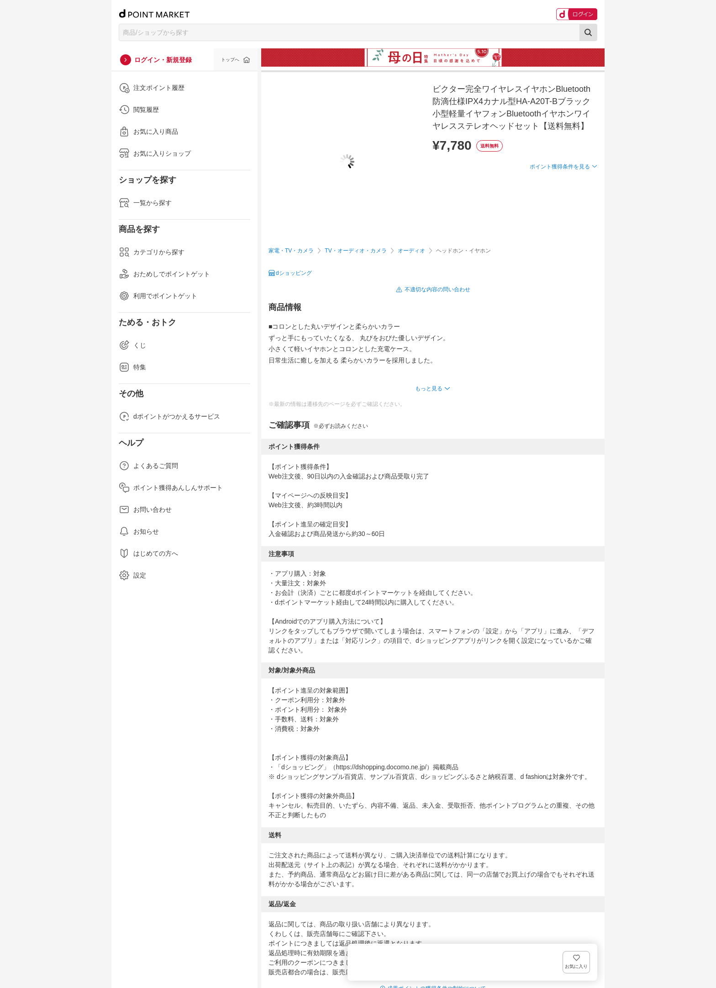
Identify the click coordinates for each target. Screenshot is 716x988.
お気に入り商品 (148, 131)
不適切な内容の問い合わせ (437, 289)
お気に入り (583, 181)
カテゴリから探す (151, 252)
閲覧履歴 (139, 109)
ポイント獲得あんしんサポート (171, 487)
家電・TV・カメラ (291, 250)
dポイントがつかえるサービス (169, 416)
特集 (132, 367)
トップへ (230, 59)
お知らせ (139, 531)
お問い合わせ (145, 509)
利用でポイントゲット (158, 295)
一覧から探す (145, 202)
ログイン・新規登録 (163, 59)
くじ (132, 345)
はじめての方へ (148, 553)
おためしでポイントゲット (164, 273)
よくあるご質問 (148, 465)
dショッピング (294, 273)
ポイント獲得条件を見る (560, 200)
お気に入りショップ (155, 153)
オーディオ (411, 250)
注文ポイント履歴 (151, 87)
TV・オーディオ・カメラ (355, 250)
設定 (132, 575)
